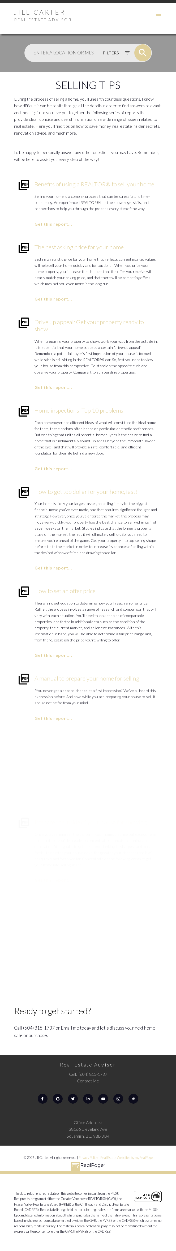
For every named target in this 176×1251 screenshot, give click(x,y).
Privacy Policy (88, 1157)
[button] (43, 1099)
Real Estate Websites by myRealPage (126, 1157)
